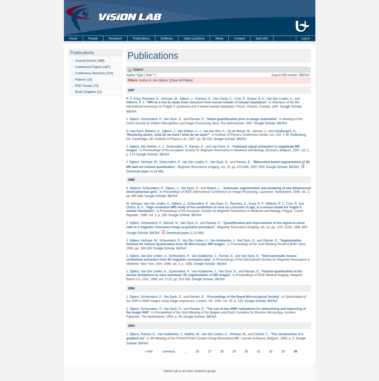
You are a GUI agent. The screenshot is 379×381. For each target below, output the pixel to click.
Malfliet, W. (192, 334)
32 (270, 351)
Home (73, 38)
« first (148, 351)
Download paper (137, 171)
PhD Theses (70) (87, 86)
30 (246, 351)
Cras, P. (239, 98)
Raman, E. (197, 119)
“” (206, 102)
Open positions (194, 38)
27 (209, 351)
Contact (239, 38)
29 (234, 351)
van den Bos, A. (214, 131)
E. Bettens (133, 188)
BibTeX (304, 75)
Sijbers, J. (187, 98)
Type (139, 75)
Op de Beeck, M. (238, 131)
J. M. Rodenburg (294, 135)
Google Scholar (291, 106)
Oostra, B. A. (256, 98)
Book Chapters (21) (88, 92)
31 (258, 351)
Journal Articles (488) (90, 61)
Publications (141, 38)
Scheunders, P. (151, 119)
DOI (261, 167)
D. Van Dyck (135, 131)
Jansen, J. (259, 131)
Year (149, 75)
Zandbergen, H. (285, 131)
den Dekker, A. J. (190, 131)
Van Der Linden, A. (280, 98)
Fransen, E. (203, 98)
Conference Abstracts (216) (94, 73)
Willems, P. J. (135, 102)
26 (197, 351)
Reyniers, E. (150, 98)
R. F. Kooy (133, 98)
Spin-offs (262, 38)
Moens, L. (214, 188)
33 (283, 351)
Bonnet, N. (171, 223)
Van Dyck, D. (173, 119)
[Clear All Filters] (181, 80)
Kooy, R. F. (256, 203)
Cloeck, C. (261, 334)
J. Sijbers (132, 119)
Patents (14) (83, 79)
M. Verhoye (134, 203)
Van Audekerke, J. (222, 240)
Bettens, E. (153, 131)
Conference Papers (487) (93, 67)
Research (115, 38)
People (93, 38)
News (219, 38)
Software (167, 38)
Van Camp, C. (223, 98)
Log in (305, 38)
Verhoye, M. (169, 98)
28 (221, 351)
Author (130, 75)
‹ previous (168, 351)
